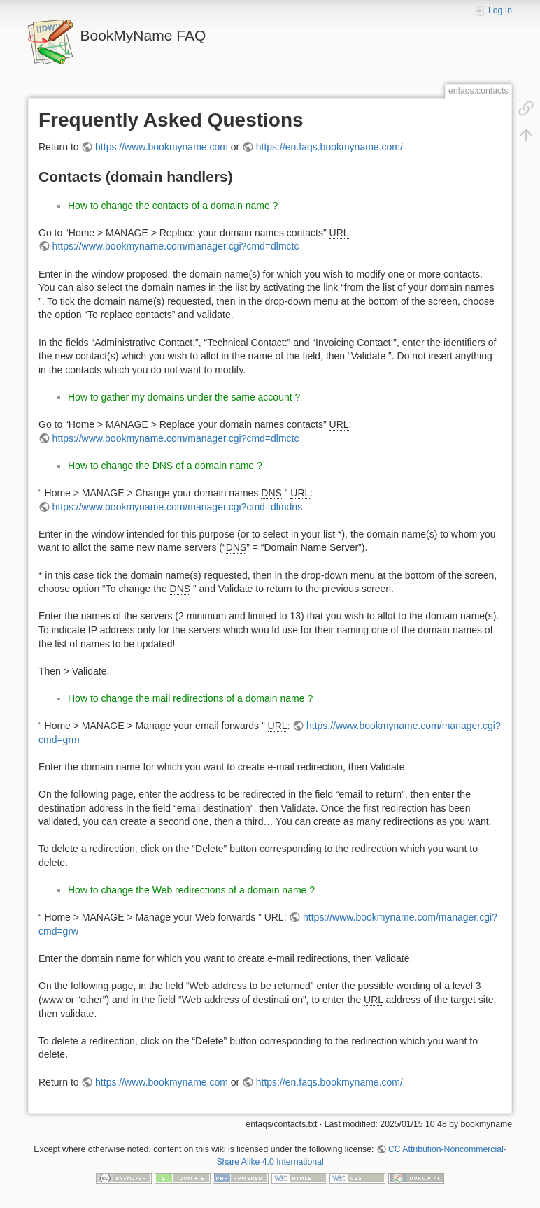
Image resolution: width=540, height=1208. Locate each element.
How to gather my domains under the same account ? (184, 397)
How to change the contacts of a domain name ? (173, 205)
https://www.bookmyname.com (161, 146)
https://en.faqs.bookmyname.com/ (329, 146)
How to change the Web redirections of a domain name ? (191, 890)
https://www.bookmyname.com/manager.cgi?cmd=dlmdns (177, 506)
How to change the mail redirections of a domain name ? (190, 698)
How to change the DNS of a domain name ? (165, 465)
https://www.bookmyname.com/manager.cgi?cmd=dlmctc (175, 246)
